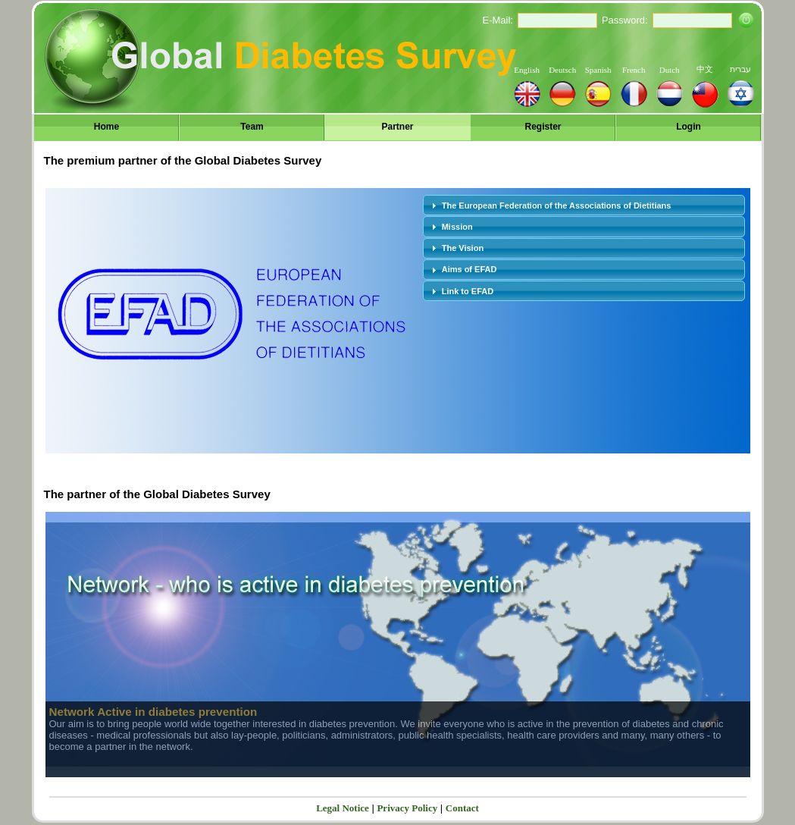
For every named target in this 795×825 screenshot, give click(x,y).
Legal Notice (342, 808)
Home (106, 126)
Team (251, 126)
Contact (462, 808)
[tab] (584, 205)
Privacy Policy (407, 808)
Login (688, 126)
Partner (397, 126)
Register (542, 126)
